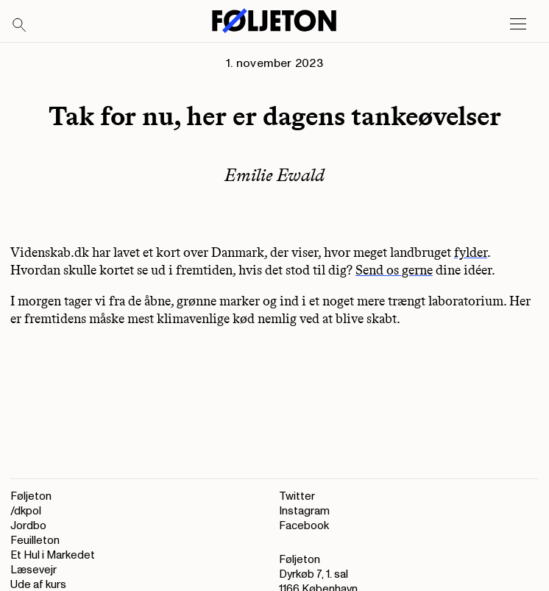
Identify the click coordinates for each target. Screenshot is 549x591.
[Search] (19, 25)
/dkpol (25, 511)
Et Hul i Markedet (52, 555)
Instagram (304, 511)
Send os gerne (394, 270)
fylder (470, 252)
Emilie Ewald (274, 174)
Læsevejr (33, 570)
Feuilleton (35, 540)
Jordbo (28, 526)
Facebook (304, 526)
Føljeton (31, 496)
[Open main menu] (518, 24)
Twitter (297, 496)
